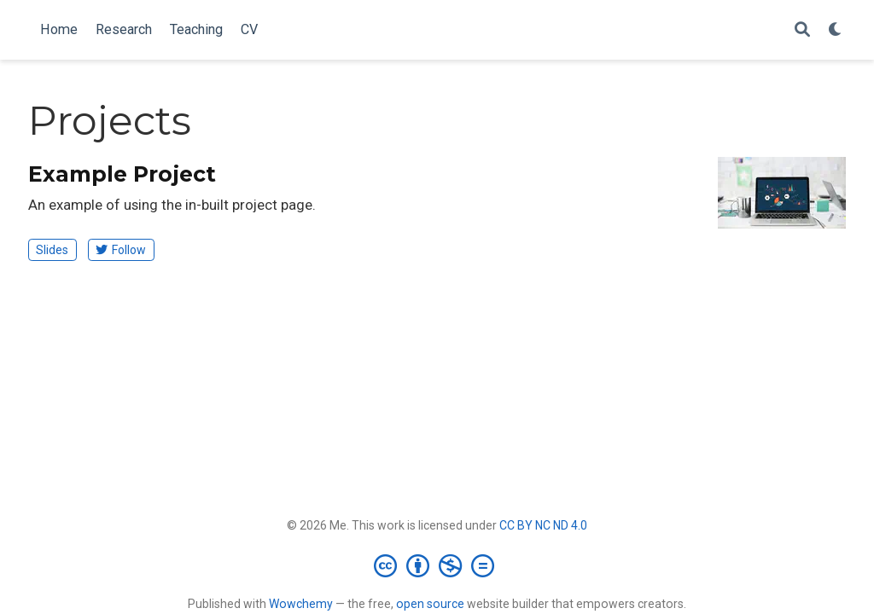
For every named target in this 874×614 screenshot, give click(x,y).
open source (430, 604)
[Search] (802, 30)
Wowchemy (301, 604)
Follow (121, 250)
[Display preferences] (835, 30)
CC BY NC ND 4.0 (543, 525)
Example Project (122, 174)
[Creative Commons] (437, 565)
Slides (52, 250)
